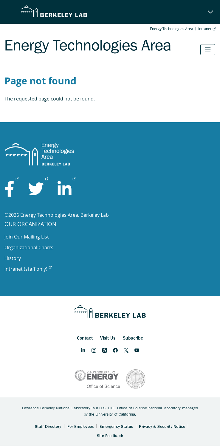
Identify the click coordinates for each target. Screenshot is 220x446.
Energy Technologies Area (171, 28)
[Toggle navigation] (207, 49)
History (12, 258)
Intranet (207, 28)
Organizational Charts (28, 247)
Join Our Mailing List (26, 236)
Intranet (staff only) (28, 269)
